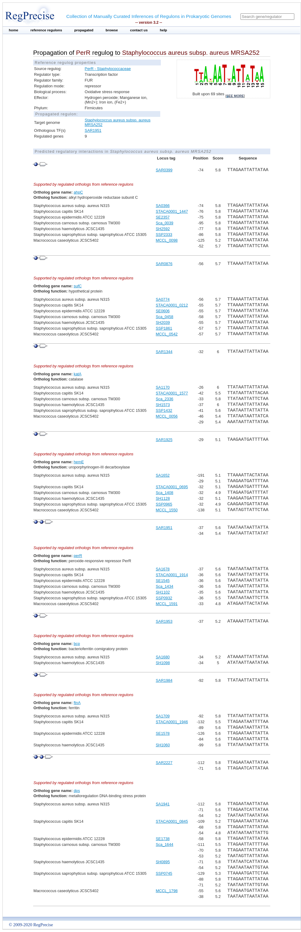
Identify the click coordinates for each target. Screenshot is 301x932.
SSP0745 (164, 873)
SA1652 (163, 475)
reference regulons (46, 30)
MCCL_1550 (167, 510)
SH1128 (163, 498)
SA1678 (163, 569)
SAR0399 (164, 170)
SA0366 (163, 205)
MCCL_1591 (167, 603)
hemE (79, 462)
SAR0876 (164, 263)
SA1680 (163, 657)
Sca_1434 (164, 586)
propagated (83, 30)
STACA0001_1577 (172, 393)
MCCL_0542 (167, 334)
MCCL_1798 (167, 890)
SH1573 (163, 404)
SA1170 (163, 387)
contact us (139, 30)
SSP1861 (164, 328)
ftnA (77, 702)
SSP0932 (164, 598)
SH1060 (163, 745)
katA (77, 374)
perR (78, 555)
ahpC (78, 192)
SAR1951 (93, 130)
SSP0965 (164, 504)
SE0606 (163, 311)
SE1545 (163, 580)
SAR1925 (164, 439)
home (13, 30)
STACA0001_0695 (172, 487)
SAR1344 (164, 351)
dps (77, 790)
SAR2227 (164, 762)
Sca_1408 (164, 492)
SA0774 (163, 299)
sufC (77, 286)
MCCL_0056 (167, 416)
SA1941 (163, 804)
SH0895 (163, 862)
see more (235, 96)
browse (112, 30)
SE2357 (163, 217)
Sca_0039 (164, 223)
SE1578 (163, 733)
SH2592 (163, 228)
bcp (77, 643)
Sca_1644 (164, 844)
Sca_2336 (164, 399)
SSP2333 (164, 234)
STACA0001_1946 (172, 722)
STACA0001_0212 (172, 305)
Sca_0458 (164, 316)
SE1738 (163, 838)
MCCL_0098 (167, 240)
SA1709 (163, 716)
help (163, 30)
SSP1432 (164, 410)
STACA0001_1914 (172, 575)
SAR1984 (164, 680)
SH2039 (163, 322)
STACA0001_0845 (172, 821)
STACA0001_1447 (172, 211)
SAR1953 (164, 621)
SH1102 (163, 592)
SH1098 (163, 662)
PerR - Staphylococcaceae (108, 68)
